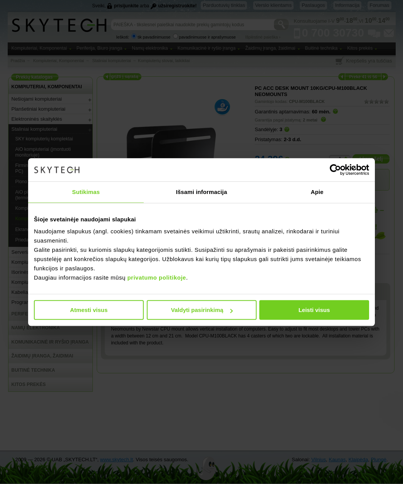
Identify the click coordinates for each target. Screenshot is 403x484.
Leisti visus (314, 310)
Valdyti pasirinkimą (202, 310)
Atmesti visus (89, 310)
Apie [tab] (317, 192)
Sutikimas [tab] (86, 192)
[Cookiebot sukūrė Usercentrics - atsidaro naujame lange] (335, 169)
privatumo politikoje (156, 277)
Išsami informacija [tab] (201, 192)
